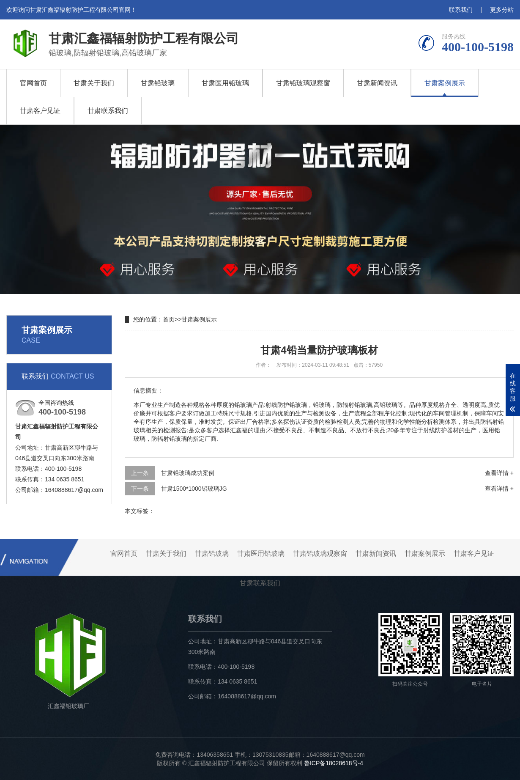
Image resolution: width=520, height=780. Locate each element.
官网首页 (33, 83)
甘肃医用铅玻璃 (225, 83)
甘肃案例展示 (444, 83)
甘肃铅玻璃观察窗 (303, 83)
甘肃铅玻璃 (158, 83)
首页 (169, 319)
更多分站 (502, 9)
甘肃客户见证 (40, 110)
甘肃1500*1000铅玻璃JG (194, 488)
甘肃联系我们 (108, 110)
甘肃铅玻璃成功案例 (187, 473)
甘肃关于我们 (94, 83)
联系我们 (461, 9)
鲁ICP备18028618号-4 (333, 763)
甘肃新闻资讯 (377, 83)
